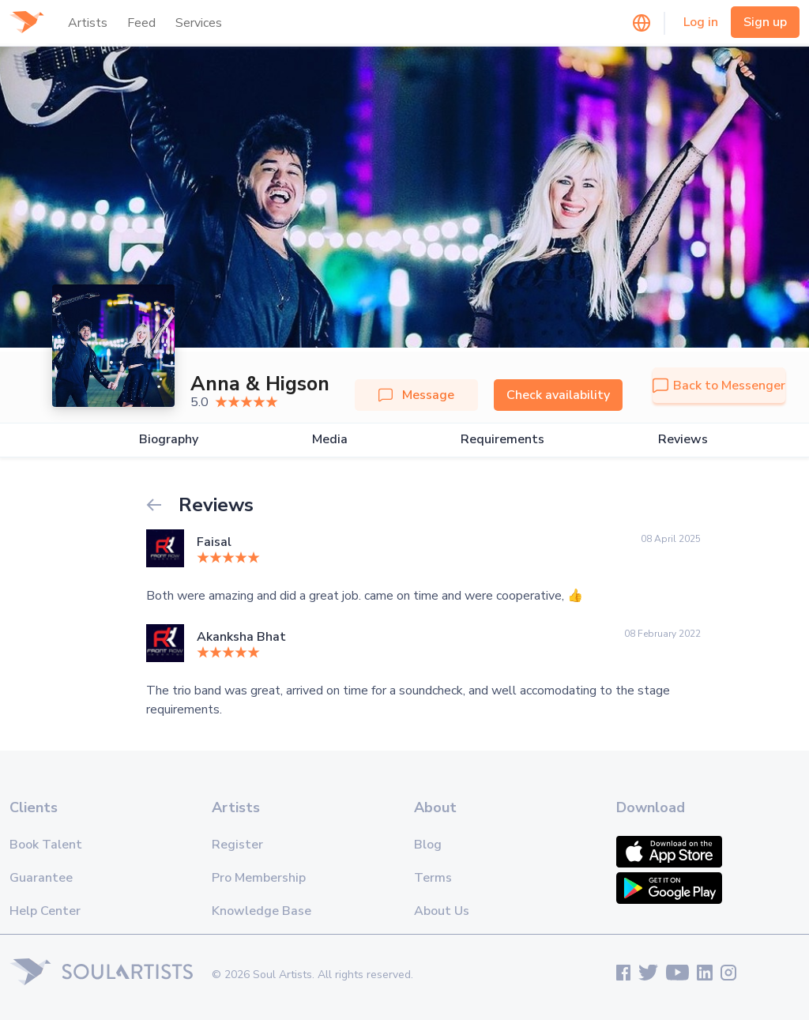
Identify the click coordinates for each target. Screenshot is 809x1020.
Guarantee (41, 878)
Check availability (558, 395)
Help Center (45, 911)
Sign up (765, 22)
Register (237, 845)
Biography (168, 439)
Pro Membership (259, 878)
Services (198, 23)
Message (416, 395)
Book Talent (45, 845)
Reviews (683, 439)
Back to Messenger (719, 385)
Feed (141, 23)
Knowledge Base (261, 911)
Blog (428, 845)
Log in (700, 22)
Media (330, 439)
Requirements (502, 439)
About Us (441, 911)
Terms (433, 878)
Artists (87, 23)
